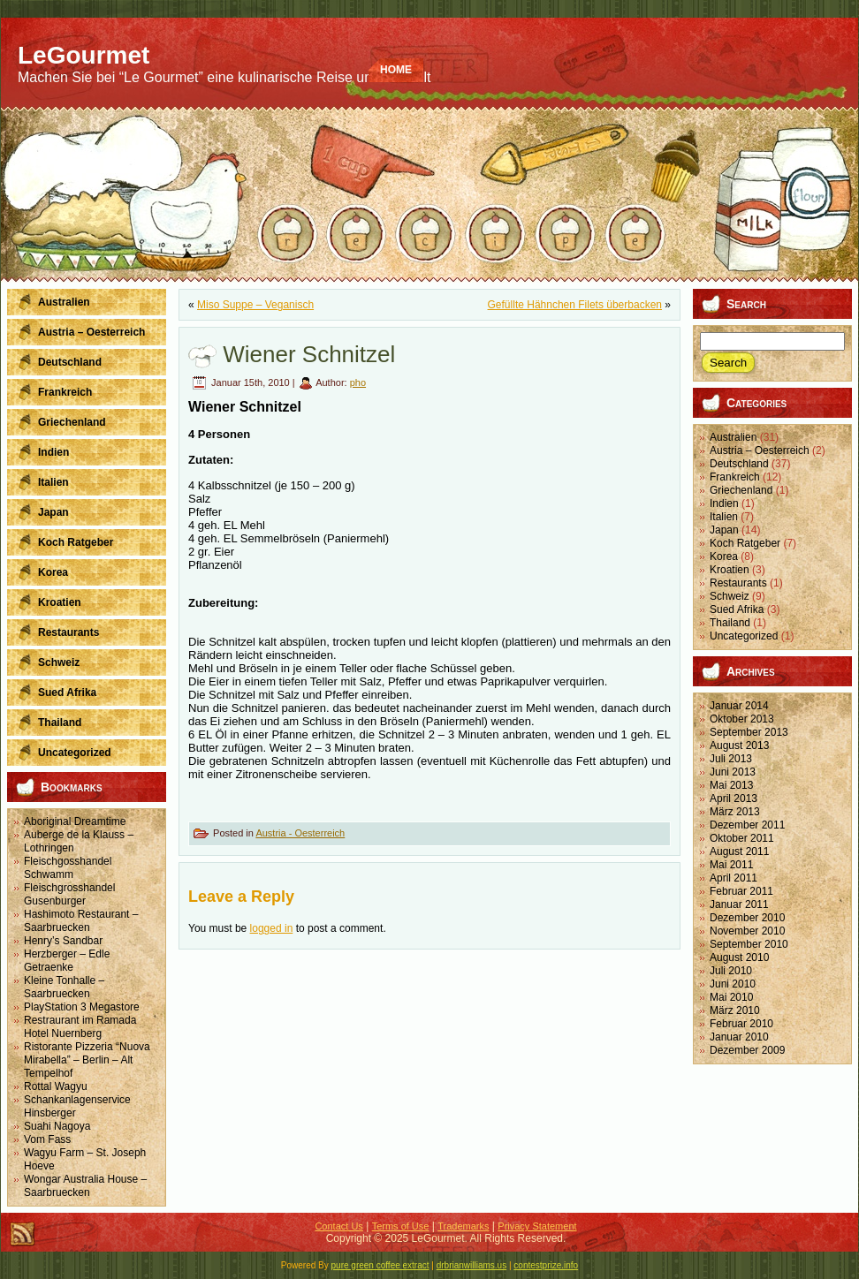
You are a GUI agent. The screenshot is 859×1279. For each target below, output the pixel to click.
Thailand (730, 623)
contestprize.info (545, 1265)
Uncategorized (744, 636)
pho (358, 382)
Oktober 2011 (742, 838)
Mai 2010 (731, 997)
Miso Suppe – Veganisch (255, 305)
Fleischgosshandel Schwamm (67, 868)
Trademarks (463, 1226)
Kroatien (729, 570)
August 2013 (739, 745)
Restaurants (738, 583)
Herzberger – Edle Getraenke (67, 960)
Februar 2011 (741, 891)
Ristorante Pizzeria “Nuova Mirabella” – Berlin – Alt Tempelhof (87, 1060)
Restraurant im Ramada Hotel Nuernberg (80, 1027)
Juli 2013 (731, 759)
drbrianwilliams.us (471, 1265)
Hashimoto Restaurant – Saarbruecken (81, 921)
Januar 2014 (739, 706)
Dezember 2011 (747, 825)
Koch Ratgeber (745, 543)
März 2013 (735, 812)
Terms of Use (401, 1226)
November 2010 (747, 931)
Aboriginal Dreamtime (74, 821)
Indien (724, 503)
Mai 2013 (731, 785)
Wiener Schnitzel (309, 354)
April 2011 (733, 878)
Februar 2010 (741, 1024)
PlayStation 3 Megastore (82, 1007)
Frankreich (735, 477)
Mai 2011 (731, 865)
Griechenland (741, 490)
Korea (724, 556)
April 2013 (733, 798)
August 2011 (739, 851)
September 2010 (749, 944)
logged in (271, 928)
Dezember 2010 (747, 918)
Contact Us (338, 1226)
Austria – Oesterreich (760, 450)
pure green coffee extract (380, 1265)
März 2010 (735, 1010)
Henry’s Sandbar (63, 941)
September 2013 (749, 732)
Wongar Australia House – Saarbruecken (85, 1186)
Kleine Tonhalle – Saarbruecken (64, 987)
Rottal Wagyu (55, 1086)
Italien (724, 517)
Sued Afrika (737, 609)
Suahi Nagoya (57, 1126)
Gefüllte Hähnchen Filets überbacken (575, 305)
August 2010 (739, 957)
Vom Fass (47, 1139)
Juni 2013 (733, 772)
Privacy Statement (537, 1226)
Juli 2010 (731, 971)
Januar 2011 (739, 904)
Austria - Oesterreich (300, 833)
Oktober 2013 (742, 719)
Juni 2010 (733, 984)
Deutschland (739, 464)
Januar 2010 (739, 1037)
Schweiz (729, 596)
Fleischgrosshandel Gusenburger (69, 894)
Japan (724, 530)
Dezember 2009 (747, 1050)
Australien (733, 437)
